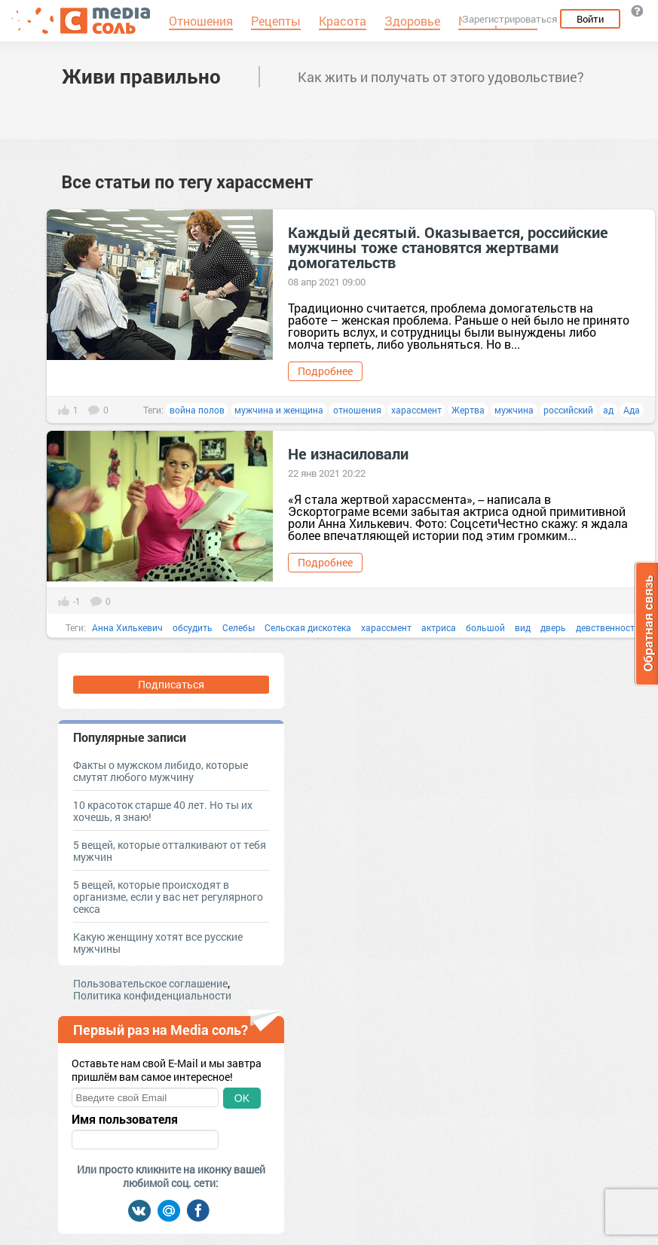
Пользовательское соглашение (150, 983)
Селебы (238, 627)
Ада (631, 410)
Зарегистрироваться (509, 19)
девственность (608, 627)
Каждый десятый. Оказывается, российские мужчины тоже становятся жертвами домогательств (448, 247)
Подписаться (171, 684)
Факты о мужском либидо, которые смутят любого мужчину (160, 771)
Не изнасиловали (348, 453)
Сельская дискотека (308, 627)
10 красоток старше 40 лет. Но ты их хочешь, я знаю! (162, 811)
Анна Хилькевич (127, 627)
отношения (357, 410)
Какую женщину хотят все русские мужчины (158, 942)
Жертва (468, 410)
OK (241, 1098)
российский (568, 410)
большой (485, 627)
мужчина (514, 410)
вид (523, 627)
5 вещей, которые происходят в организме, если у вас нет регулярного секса (168, 896)
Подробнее (325, 371)
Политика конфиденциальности (152, 995)
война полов (197, 410)
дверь (553, 627)
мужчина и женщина (278, 410)
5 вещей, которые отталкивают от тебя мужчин (169, 851)
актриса (438, 627)
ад (608, 410)
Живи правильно (141, 76)
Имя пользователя (125, 1119)
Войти (590, 19)
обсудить (193, 627)
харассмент (416, 410)
